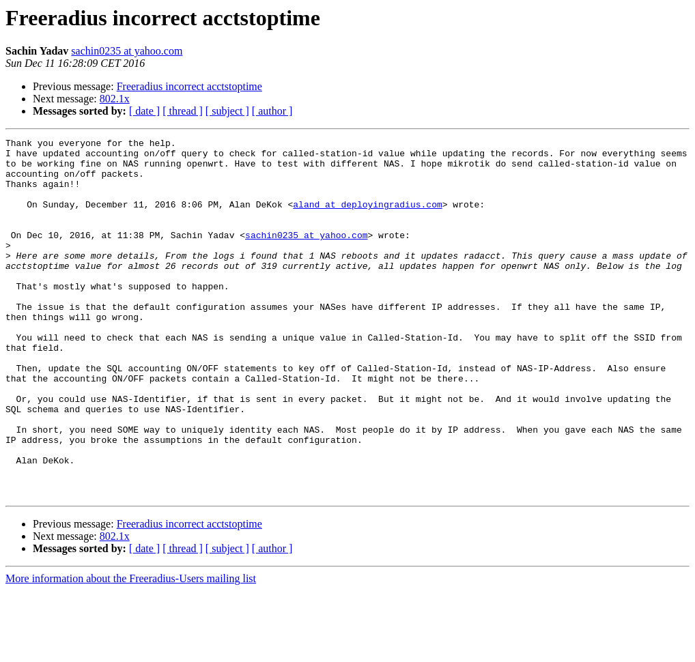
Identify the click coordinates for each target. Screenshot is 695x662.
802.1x (115, 98)
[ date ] (144, 111)
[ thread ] (182, 111)
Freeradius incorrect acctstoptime (189, 86)
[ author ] (272, 111)
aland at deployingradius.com (367, 218)
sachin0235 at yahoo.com (126, 51)
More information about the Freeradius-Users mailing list (130, 650)
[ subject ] (227, 111)
